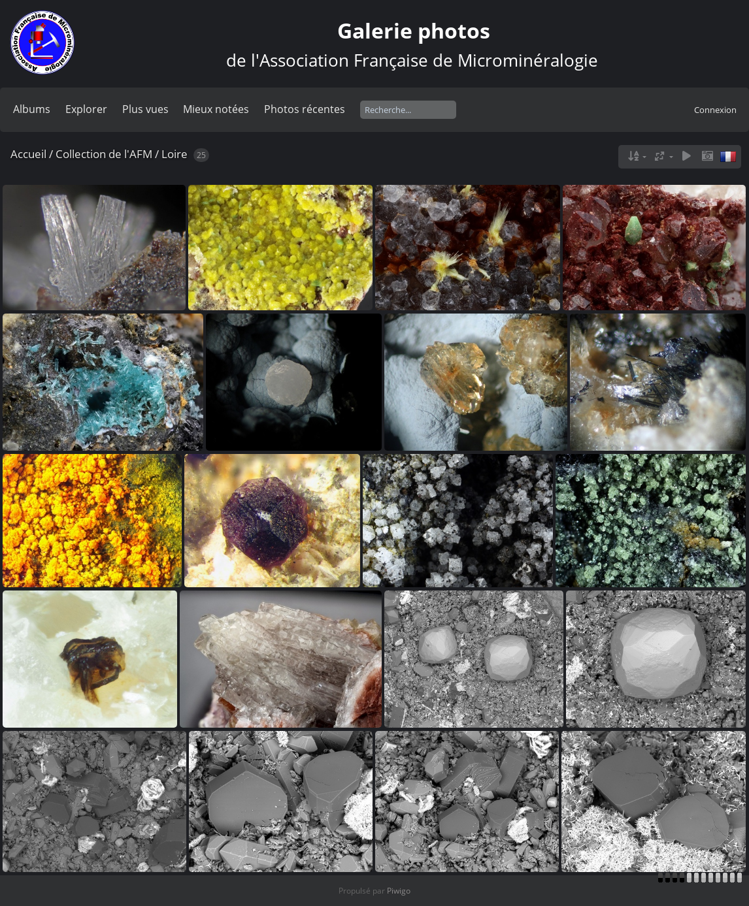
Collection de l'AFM (104, 153)
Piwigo (398, 890)
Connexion (715, 110)
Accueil (28, 153)
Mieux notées (216, 109)
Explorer (86, 109)
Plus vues (145, 109)
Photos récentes (304, 109)
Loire (174, 153)
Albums (31, 109)
